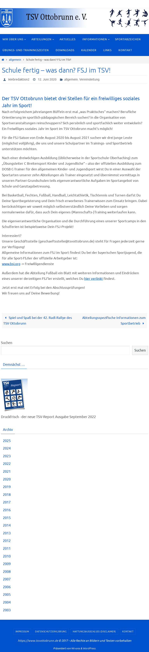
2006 (7, 587)
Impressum (22, 631)
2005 (7, 594)
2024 (7, 448)
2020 (7, 479)
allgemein (15, 59)
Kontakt (128, 631)
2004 (7, 602)
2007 (7, 579)
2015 (7, 518)
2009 (7, 564)
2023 (7, 456)
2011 (7, 548)
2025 (7, 441)
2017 (7, 502)
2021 (7, 471)
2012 (7, 541)
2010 (7, 556)
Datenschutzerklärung (51, 631)
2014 (7, 525)
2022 (7, 464)
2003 (7, 610)
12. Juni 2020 (47, 79)
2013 (7, 533)
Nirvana (75, 648)
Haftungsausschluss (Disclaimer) (94, 631)
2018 (7, 495)
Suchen (6, 343)
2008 (7, 572)
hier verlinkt (93, 279)
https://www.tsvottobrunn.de (38, 641)
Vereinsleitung (89, 79)
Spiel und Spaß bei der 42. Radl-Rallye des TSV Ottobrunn (37, 321)
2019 (7, 487)
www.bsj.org (11, 264)
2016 (7, 510)
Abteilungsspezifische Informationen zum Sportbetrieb (114, 321)
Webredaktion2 (18, 79)
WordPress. (89, 648)
